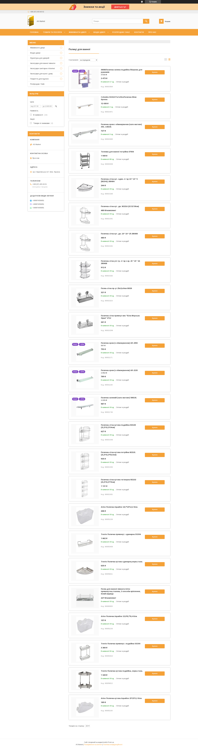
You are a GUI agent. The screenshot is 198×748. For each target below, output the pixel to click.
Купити (154, 72)
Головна (34, 32)
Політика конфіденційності (112, 744)
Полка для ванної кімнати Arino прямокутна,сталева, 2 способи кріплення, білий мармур (120, 591)
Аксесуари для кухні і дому (41, 74)
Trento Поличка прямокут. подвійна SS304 (120, 644)
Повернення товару (64, 39)
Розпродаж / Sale (121, 32)
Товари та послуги (52, 32)
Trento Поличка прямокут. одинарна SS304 (121, 534)
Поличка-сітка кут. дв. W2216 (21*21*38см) (120, 206)
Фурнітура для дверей (39, 58)
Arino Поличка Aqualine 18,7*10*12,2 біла (119, 507)
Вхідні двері (99, 32)
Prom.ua (111, 742)
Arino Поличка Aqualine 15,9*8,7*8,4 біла (119, 616)
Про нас (152, 32)
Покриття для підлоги (39, 79)
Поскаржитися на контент (93, 744)
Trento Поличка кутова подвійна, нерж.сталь (121, 671)
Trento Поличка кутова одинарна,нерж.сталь (121, 562)
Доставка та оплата (40, 39)
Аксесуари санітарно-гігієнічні (42, 68)
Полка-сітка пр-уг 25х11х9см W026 (116, 288)
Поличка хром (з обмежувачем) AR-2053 (119, 343)
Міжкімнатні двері (77, 32)
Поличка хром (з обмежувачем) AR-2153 (119, 370)
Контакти (139, 32)
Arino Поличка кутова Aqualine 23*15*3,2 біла (121, 698)
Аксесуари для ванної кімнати (42, 63)
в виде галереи (165, 60)
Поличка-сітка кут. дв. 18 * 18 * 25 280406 (119, 234)
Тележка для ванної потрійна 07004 (117, 152)
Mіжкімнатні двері (37, 48)
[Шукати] (146, 21)
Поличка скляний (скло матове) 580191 (119, 398)
